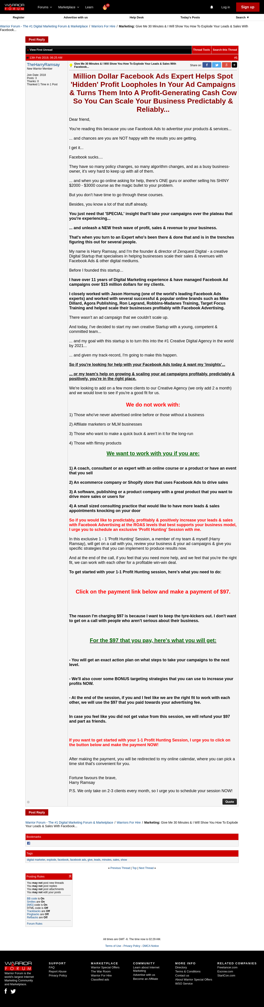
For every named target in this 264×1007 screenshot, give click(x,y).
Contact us (182, 975)
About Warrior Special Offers (193, 979)
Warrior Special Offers (105, 967)
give (90, 859)
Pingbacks (33, 914)
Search (241, 17)
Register (18, 17)
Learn (90, 7)
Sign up (247, 7)
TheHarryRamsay (43, 64)
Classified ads (100, 979)
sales (116, 859)
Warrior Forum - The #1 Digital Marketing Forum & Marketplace (44, 26)
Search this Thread (225, 49)
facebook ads (78, 859)
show (124, 859)
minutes (106, 859)
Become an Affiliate (145, 979)
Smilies (31, 901)
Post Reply (37, 39)
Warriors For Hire (103, 26)
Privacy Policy (131, 946)
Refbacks (32, 917)
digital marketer (36, 859)
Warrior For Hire (101, 975)
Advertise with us (76, 17)
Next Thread (146, 868)
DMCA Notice (151, 946)
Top (134, 868)
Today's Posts (190, 17)
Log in (225, 7)
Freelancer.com (227, 967)
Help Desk (137, 17)
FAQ (52, 967)
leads (97, 859)
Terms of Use (113, 946)
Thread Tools (201, 49)
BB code (32, 898)
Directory (181, 967)
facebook (63, 859)
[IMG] (30, 904)
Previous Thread (120, 868)
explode (51, 859)
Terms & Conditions (188, 971)
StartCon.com (226, 975)
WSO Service (184, 983)
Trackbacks (34, 911)
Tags (29, 853)
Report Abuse (57, 971)
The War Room (101, 971)
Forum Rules (34, 923)
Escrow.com (225, 971)
